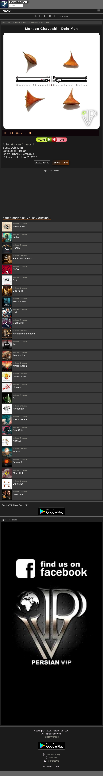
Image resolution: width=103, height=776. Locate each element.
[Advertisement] (51, 193)
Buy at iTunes (61, 163)
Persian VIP (7, 23)
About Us (53, 757)
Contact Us (53, 761)
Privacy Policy (53, 754)
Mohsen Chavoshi (22, 144)
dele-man (45, 23)
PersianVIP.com (51, 737)
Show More (63, 16)
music (17, 23)
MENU (7, 10)
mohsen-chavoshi (30, 23)
